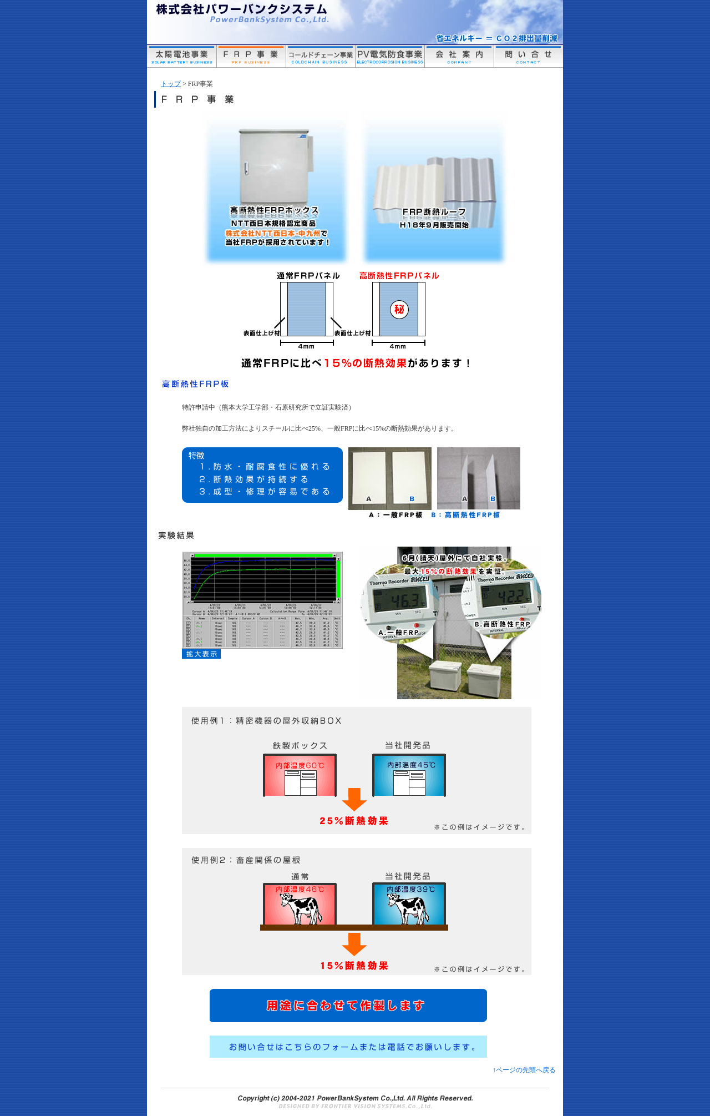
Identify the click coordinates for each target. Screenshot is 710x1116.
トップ (171, 84)
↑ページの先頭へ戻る (524, 1070)
